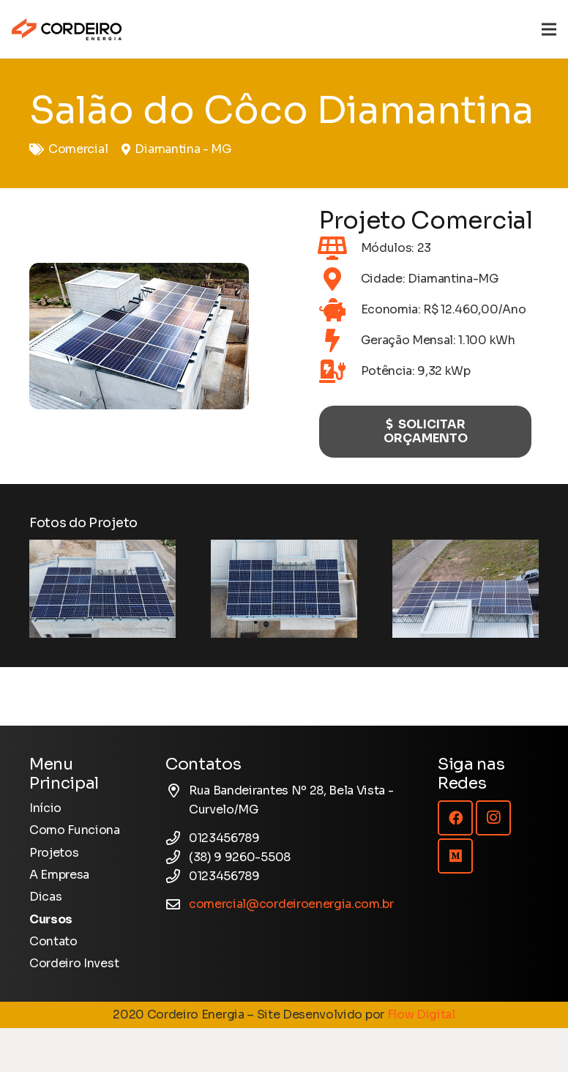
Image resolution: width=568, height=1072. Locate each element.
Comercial (78, 149)
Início (45, 808)
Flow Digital (421, 1014)
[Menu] (549, 29)
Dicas (45, 896)
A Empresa (59, 874)
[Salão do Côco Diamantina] (102, 588)
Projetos (53, 852)
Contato (53, 941)
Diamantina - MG (183, 149)
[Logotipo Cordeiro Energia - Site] (67, 29)
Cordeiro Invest (74, 963)
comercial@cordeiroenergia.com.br (291, 904)
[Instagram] (493, 817)
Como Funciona (74, 830)
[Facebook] (455, 817)
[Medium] (455, 856)
